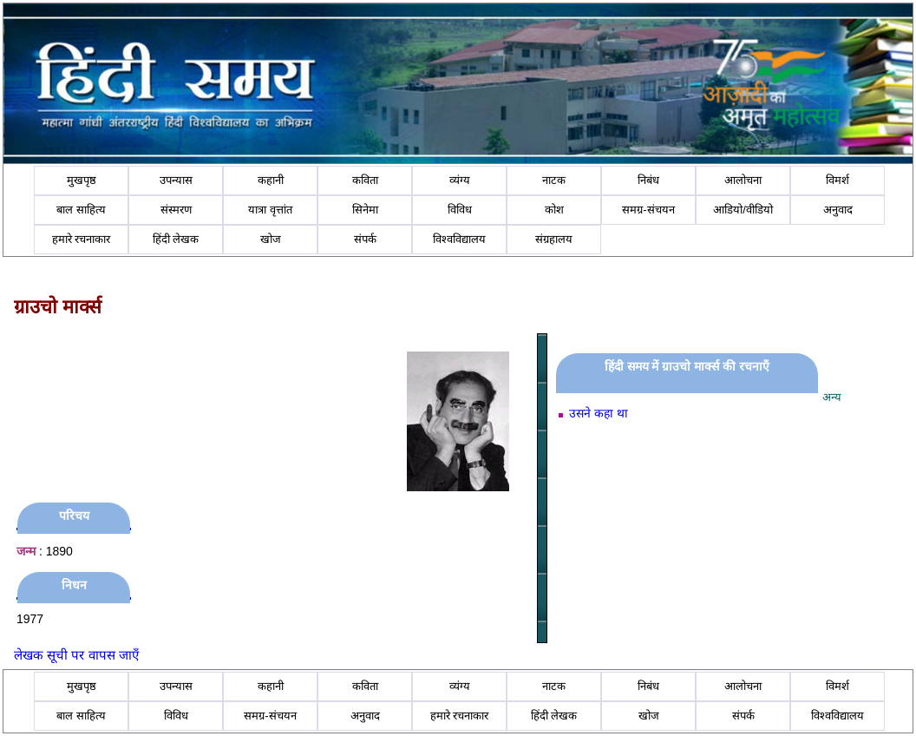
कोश (554, 209)
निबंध (648, 180)
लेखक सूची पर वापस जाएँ (76, 654)
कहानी (271, 180)
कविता (365, 180)
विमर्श (837, 180)
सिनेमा (365, 209)
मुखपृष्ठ (81, 180)
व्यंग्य (459, 180)
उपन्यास (176, 180)
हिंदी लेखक (176, 239)
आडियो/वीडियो (743, 209)
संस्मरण (176, 209)
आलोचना (743, 180)
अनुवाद (838, 209)
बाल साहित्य (81, 209)
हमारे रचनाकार (81, 239)
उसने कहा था (598, 413)
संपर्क (365, 239)
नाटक (554, 180)
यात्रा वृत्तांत (270, 209)
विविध (460, 209)
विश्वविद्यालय (459, 239)
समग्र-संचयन (648, 209)
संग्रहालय (553, 239)
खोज (270, 239)
